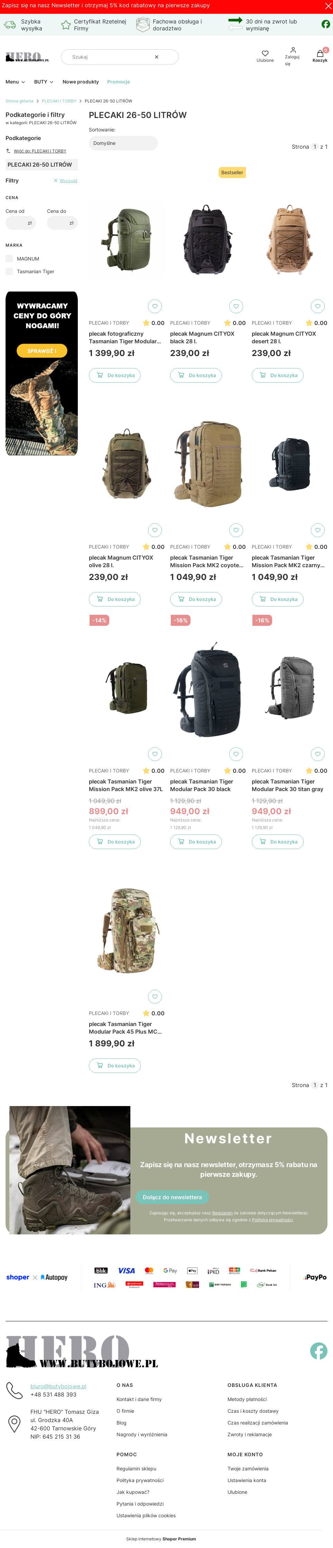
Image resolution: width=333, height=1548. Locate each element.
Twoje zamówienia (248, 1468)
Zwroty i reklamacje (250, 1434)
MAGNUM (28, 259)
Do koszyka (115, 376)
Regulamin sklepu (136, 1468)
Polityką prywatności (272, 1219)
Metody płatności (247, 1399)
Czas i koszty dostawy (253, 1411)
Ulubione (237, 1492)
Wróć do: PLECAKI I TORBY (36, 151)
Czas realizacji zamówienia (258, 1423)
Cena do (56, 211)
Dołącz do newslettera (172, 1197)
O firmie (125, 1411)
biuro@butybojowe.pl (58, 1386)
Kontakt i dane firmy (139, 1399)
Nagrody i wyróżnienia (142, 1434)
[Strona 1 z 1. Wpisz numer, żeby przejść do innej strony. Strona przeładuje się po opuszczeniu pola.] (315, 146)
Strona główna (20, 100)
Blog (122, 1423)
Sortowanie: (102, 129)
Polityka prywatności (140, 1480)
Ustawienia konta (247, 1480)
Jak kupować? (133, 1492)
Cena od (15, 211)
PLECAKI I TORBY (59, 100)
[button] (171, 57)
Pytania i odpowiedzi (140, 1504)
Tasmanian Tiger (35, 271)
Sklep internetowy (161, 1538)
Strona (300, 146)
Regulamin (222, 1212)
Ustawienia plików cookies (146, 1515)
